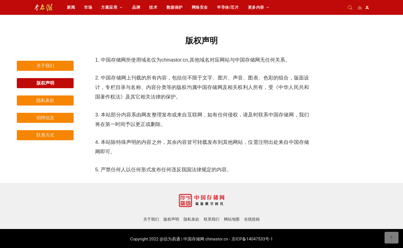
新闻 (71, 7)
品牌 (136, 7)
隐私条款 (45, 100)
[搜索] (350, 7)
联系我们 (211, 219)
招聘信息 (45, 117)
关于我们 (45, 65)
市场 (88, 7)
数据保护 (175, 7)
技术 (153, 7)
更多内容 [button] (256, 7)
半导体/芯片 (228, 7)
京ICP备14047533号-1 (252, 239)
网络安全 (200, 7)
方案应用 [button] (109, 7)
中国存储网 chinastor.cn (205, 239)
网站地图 (232, 219)
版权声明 (45, 83)
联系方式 (45, 135)
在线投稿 (252, 219)
